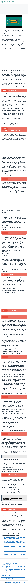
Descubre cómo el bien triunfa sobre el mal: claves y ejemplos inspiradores (14, 538)
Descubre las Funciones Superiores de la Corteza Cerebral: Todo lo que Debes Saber (13, 577)
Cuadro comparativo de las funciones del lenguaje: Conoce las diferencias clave (14, 540)
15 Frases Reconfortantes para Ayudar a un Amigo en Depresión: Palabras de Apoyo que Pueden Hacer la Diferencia (13, 571)
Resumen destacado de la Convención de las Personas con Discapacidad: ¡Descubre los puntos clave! (15, 546)
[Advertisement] (14, 8)
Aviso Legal (18, 582)
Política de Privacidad (10, 582)
